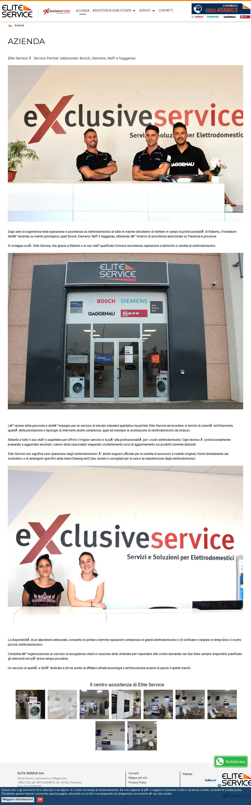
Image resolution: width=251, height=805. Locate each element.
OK (40, 799)
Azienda (82, 11)
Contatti (166, 10)
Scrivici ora (235, 761)
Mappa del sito (138, 778)
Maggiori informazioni (18, 799)
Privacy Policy (137, 782)
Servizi (145, 10)
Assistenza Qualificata (112, 10)
